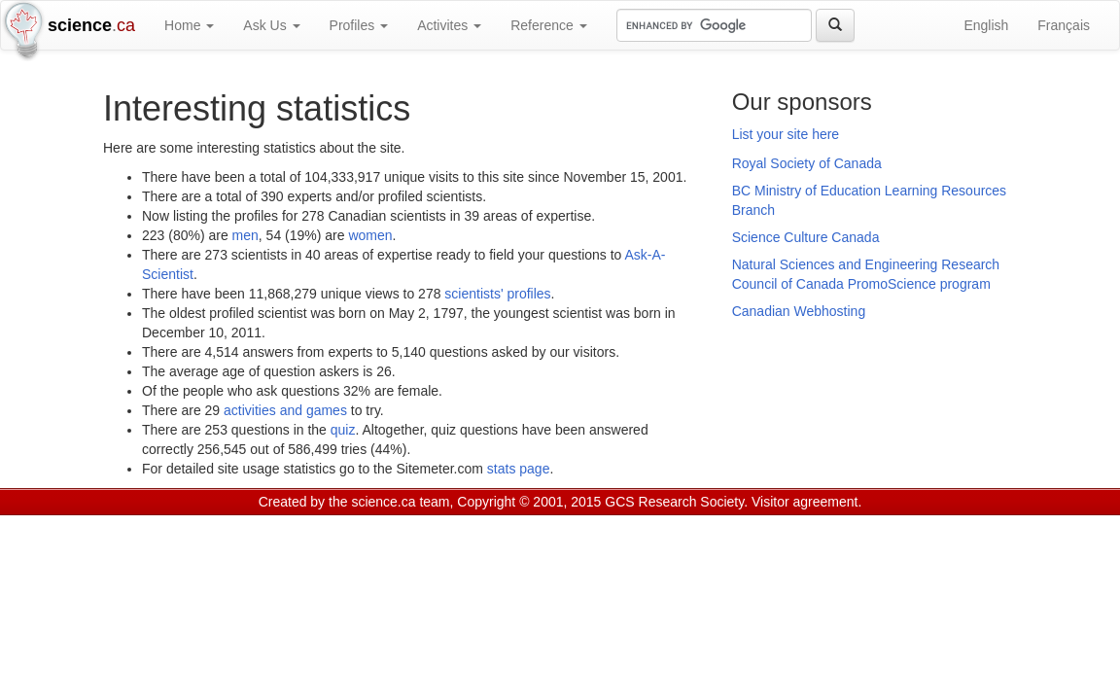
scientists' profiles (497, 293)
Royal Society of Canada (807, 163)
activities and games (285, 410)
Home (189, 25)
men (245, 235)
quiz (343, 430)
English (985, 25)
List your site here (786, 134)
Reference (548, 25)
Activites (449, 25)
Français (1063, 25)
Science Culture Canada (806, 237)
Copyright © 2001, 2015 (529, 501)
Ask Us (271, 25)
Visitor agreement (805, 501)
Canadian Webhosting (799, 311)
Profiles (359, 25)
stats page (518, 468)
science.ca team (400, 501)
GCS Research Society (674, 501)
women (370, 235)
